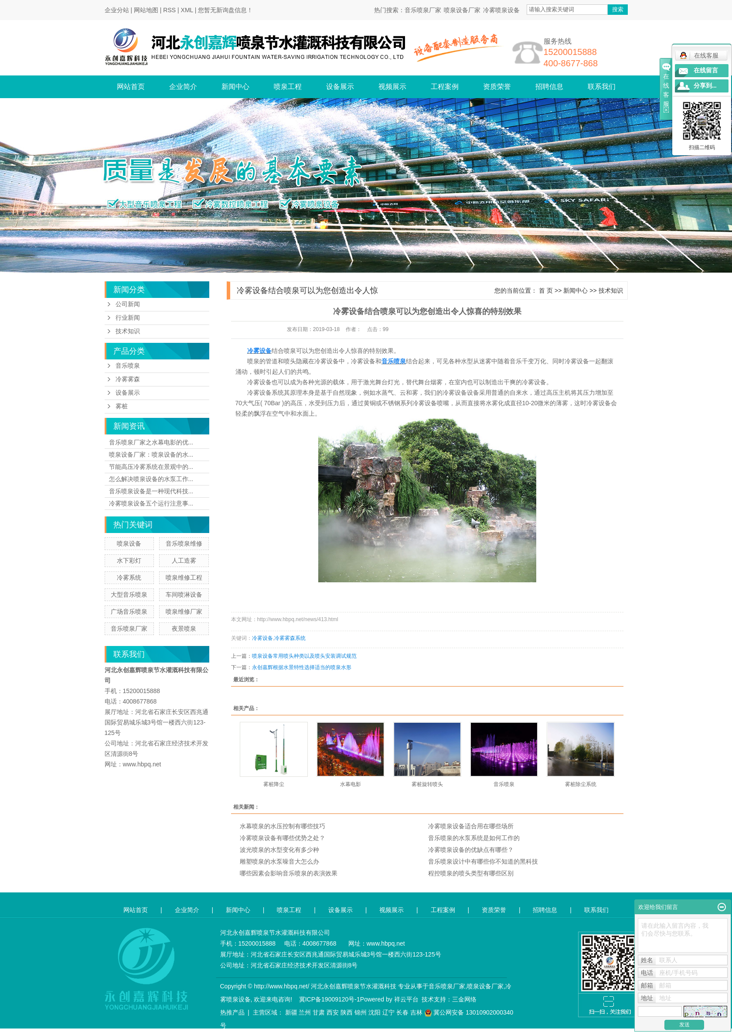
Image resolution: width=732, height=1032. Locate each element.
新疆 (291, 1012)
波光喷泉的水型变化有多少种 (279, 849)
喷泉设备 (129, 543)
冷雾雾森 (128, 379)
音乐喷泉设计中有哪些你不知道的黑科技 (483, 861)
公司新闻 (128, 304)
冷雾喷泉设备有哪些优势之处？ (282, 837)
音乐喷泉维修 (184, 543)
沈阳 (374, 1012)
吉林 (416, 1012)
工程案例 (445, 86)
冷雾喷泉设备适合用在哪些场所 (471, 826)
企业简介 (183, 86)
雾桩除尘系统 (580, 784)
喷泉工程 (288, 86)
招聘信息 (549, 86)
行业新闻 (128, 317)
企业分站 (117, 10)
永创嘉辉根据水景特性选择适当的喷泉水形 (301, 667)
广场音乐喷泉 (129, 611)
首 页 (546, 290)
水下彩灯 (129, 560)
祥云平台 (406, 999)
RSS (169, 10)
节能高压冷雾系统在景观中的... (151, 466)
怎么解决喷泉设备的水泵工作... (151, 478)
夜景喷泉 (184, 628)
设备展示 (340, 86)
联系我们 (602, 86)
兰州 (305, 1012)
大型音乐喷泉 (129, 594)
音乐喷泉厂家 (423, 10)
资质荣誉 (497, 86)
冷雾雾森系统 (290, 638)
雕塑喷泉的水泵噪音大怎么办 (279, 861)
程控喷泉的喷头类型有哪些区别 (471, 873)
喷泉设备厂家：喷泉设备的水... (151, 454)
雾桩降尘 (273, 784)
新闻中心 (235, 86)
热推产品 (232, 1012)
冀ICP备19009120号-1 (329, 999)
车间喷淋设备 (184, 594)
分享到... (705, 85)
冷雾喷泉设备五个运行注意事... (151, 503)
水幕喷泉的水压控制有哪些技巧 (282, 826)
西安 (333, 1012)
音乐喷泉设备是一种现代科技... (151, 491)
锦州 (360, 1012)
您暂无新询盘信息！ (225, 10)
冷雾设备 (262, 638)
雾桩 (122, 406)
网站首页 (131, 86)
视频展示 (392, 86)
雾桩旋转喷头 (427, 784)
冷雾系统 (129, 577)
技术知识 (128, 331)
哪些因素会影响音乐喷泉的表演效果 (288, 873)
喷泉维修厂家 (184, 611)
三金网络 (464, 999)
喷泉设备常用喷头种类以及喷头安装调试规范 (304, 656)
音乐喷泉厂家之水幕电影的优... (151, 442)
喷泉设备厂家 (462, 10)
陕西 (346, 1012)
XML (187, 10)
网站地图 (146, 10)
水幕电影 (350, 784)
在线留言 (706, 70)
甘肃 (319, 1012)
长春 (402, 1012)
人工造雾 (184, 560)
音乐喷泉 (128, 365)
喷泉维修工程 (184, 577)
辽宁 (388, 1012)
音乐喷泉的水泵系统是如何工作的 (474, 837)
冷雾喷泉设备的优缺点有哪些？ (471, 849)
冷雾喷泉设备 (501, 10)
